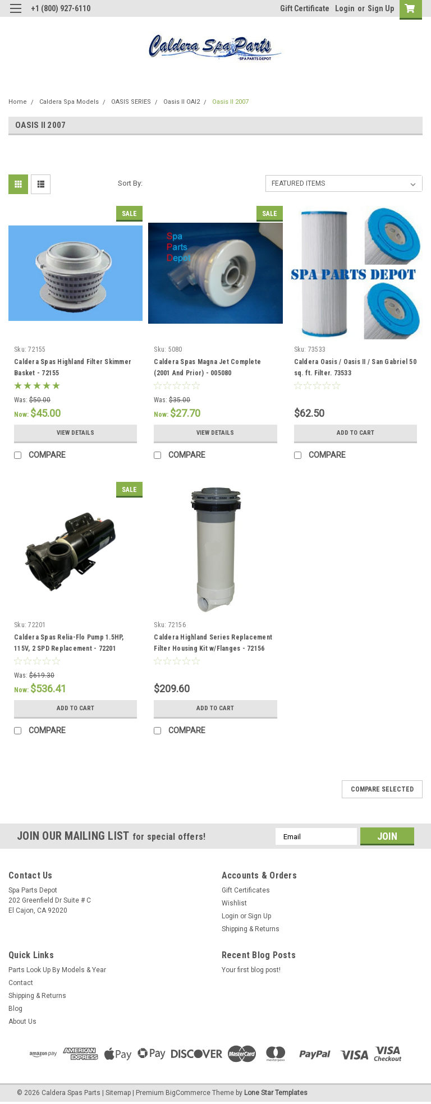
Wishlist (234, 903)
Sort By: (130, 183)
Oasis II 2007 (230, 101)
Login (345, 8)
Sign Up (381, 8)
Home (17, 101)
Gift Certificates (246, 890)
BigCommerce (188, 1093)
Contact (20, 983)
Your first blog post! (251, 970)
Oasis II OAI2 (181, 101)
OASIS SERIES (131, 101)
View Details (76, 433)
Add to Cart (355, 433)
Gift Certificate (304, 8)
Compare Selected (382, 789)
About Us (22, 1021)
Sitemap (118, 1093)
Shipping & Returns (250, 929)
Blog (15, 1009)
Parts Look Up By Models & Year (57, 970)
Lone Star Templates (276, 1093)
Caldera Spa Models (69, 101)
